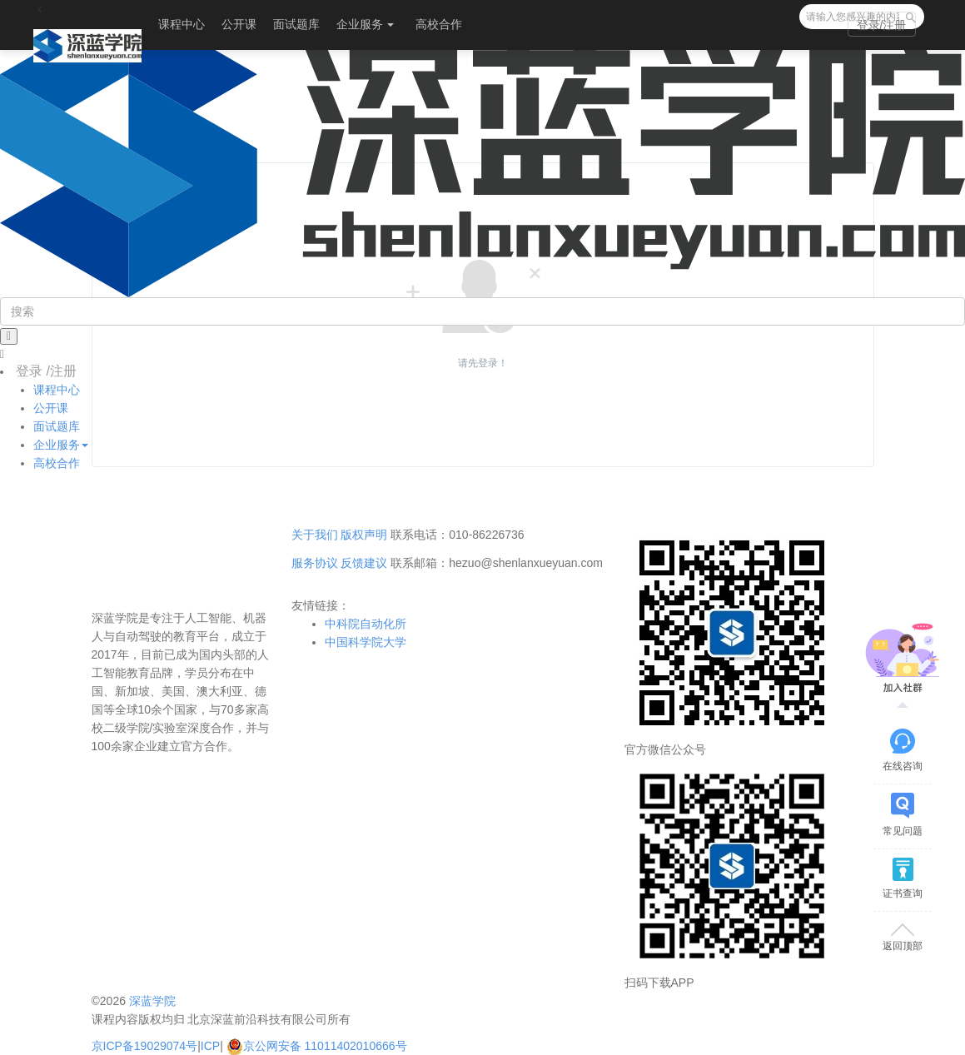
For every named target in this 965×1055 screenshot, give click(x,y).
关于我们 (314, 534)
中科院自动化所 (365, 623)
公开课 (238, 24)
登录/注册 (882, 25)
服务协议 (314, 563)
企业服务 (365, 24)
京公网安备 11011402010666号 (316, 1046)
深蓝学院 (152, 1001)
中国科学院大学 (365, 642)
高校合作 (438, 24)
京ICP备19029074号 (145, 1046)
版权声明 (364, 534)
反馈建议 (364, 563)
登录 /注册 (46, 371)
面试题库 (296, 24)
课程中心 (181, 24)
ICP (210, 1046)
